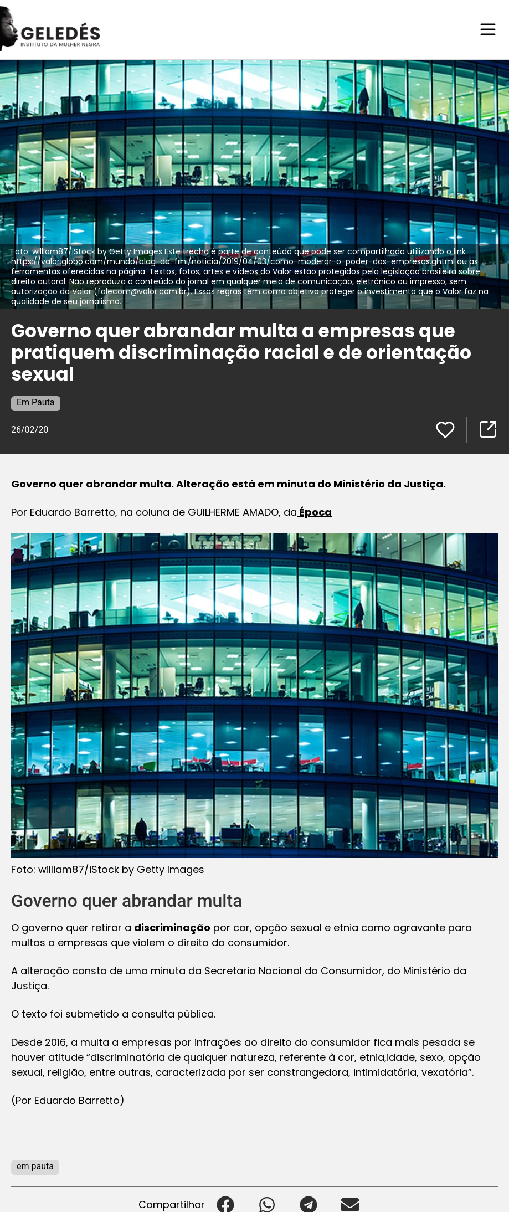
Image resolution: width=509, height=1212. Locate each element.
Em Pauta (36, 402)
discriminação (172, 927)
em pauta (35, 1165)
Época (314, 511)
